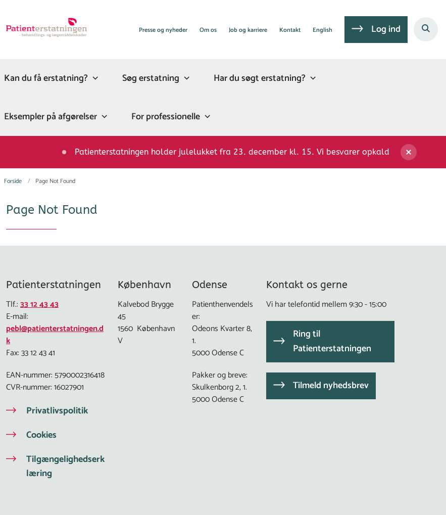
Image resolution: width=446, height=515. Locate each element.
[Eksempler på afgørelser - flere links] (103, 116)
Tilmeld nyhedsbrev (331, 385)
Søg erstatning (150, 78)
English (322, 30)
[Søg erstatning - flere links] (185, 78)
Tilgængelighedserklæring (65, 466)
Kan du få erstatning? (46, 78)
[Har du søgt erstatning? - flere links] (312, 78)
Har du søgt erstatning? (260, 78)
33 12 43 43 (39, 304)
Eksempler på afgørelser (50, 116)
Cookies (41, 435)
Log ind (386, 29)
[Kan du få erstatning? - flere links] (94, 78)
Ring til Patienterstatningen (332, 341)
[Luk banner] (419, 152)
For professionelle (165, 116)
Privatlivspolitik (57, 411)
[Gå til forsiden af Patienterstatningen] (43, 29)
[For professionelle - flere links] (206, 116)
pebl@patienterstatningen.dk (55, 335)
